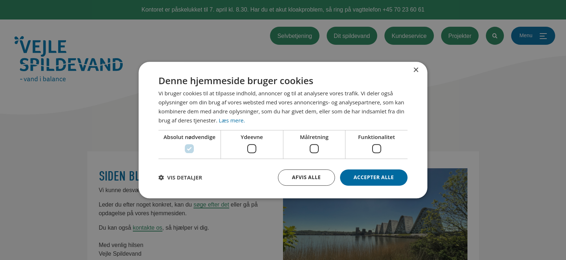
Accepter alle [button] (374, 177)
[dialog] (283, 130)
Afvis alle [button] (306, 177)
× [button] (415, 70)
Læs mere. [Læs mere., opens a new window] (232, 120)
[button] (180, 177)
